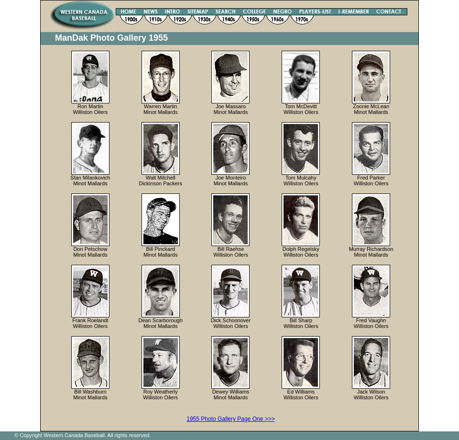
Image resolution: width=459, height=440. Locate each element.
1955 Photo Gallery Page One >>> (230, 419)
